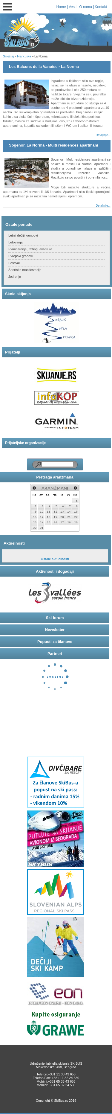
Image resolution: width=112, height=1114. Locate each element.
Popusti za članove (54, 641)
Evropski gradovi (20, 256)
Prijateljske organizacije (25, 443)
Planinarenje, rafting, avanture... (31, 249)
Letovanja (15, 242)
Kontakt (101, 7)
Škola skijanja (18, 294)
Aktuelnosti (14, 543)
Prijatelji (12, 352)
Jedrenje (14, 276)
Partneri (54, 653)
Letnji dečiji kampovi (23, 235)
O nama (85, 7)
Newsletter (55, 629)
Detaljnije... (103, 135)
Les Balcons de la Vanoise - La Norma (44, 66)
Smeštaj (8, 56)
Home (61, 7)
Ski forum (55, 617)
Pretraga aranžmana (54, 477)
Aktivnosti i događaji (55, 571)
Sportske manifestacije (25, 270)
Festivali (14, 263)
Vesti (72, 7)
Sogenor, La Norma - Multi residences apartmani (53, 145)
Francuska (24, 56)
